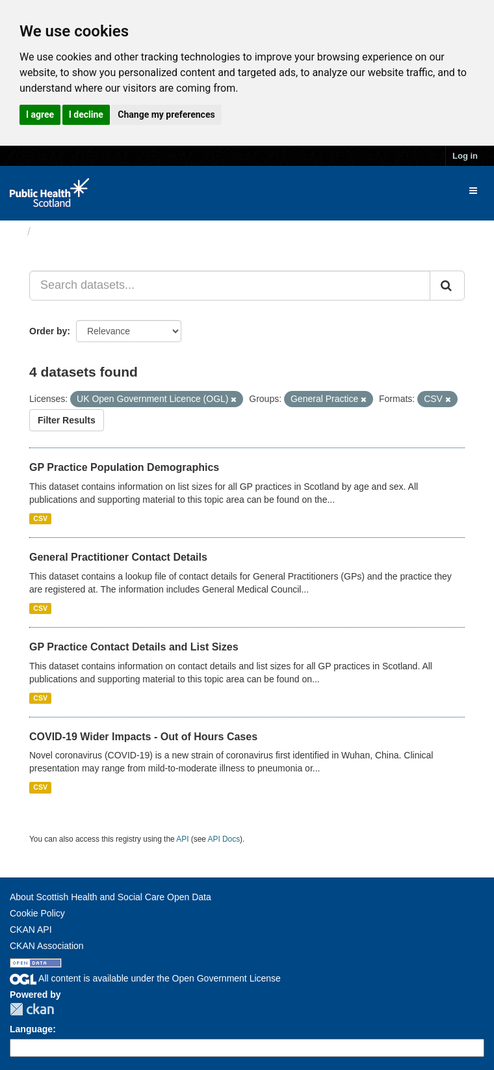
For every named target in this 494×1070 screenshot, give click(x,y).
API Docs (224, 839)
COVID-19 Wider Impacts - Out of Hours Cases (143, 736)
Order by (48, 331)
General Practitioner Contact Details (118, 557)
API (182, 839)
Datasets (61, 231)
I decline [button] (86, 114)
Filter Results (67, 420)
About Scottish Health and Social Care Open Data (110, 897)
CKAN (32, 1009)
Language (31, 1029)
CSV (40, 518)
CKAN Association (47, 946)
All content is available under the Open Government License (145, 978)
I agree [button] (40, 114)
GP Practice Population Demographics (124, 467)
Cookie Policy (37, 913)
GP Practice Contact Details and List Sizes (134, 646)
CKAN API (31, 929)
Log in (465, 156)
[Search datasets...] (229, 286)
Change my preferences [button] (166, 114)
